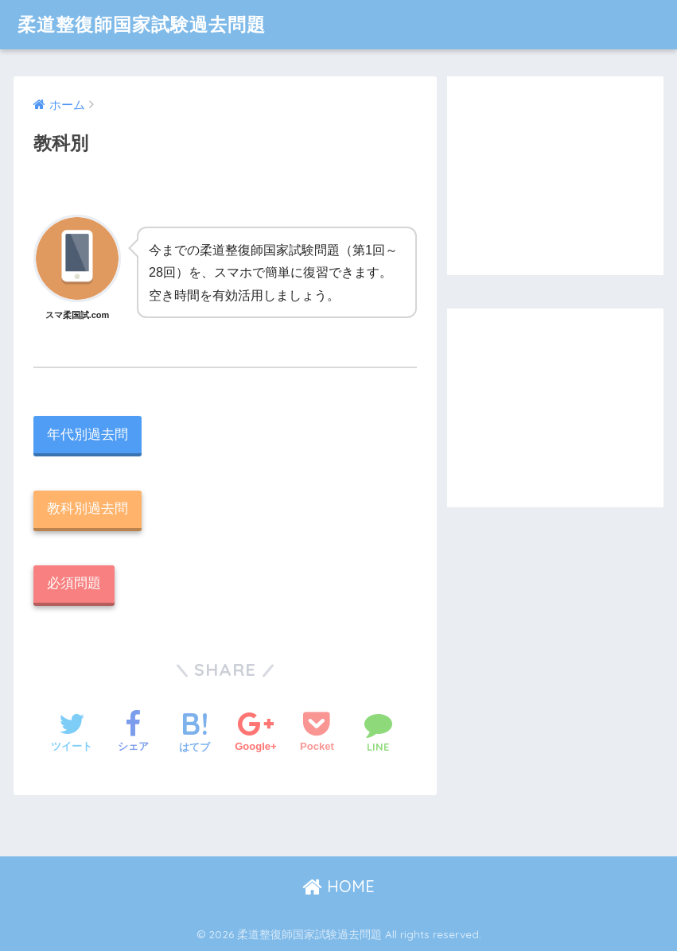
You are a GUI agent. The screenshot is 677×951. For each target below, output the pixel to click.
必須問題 (74, 583)
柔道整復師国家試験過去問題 (142, 24)
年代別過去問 (87, 434)
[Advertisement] (555, 175)
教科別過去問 (87, 508)
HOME (338, 886)
